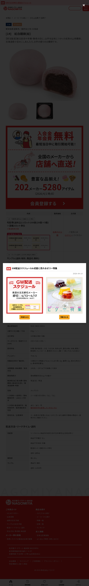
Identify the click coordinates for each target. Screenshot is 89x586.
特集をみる (64, 317)
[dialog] (44, 293)
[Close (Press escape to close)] (84, 5)
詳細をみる (25, 317)
